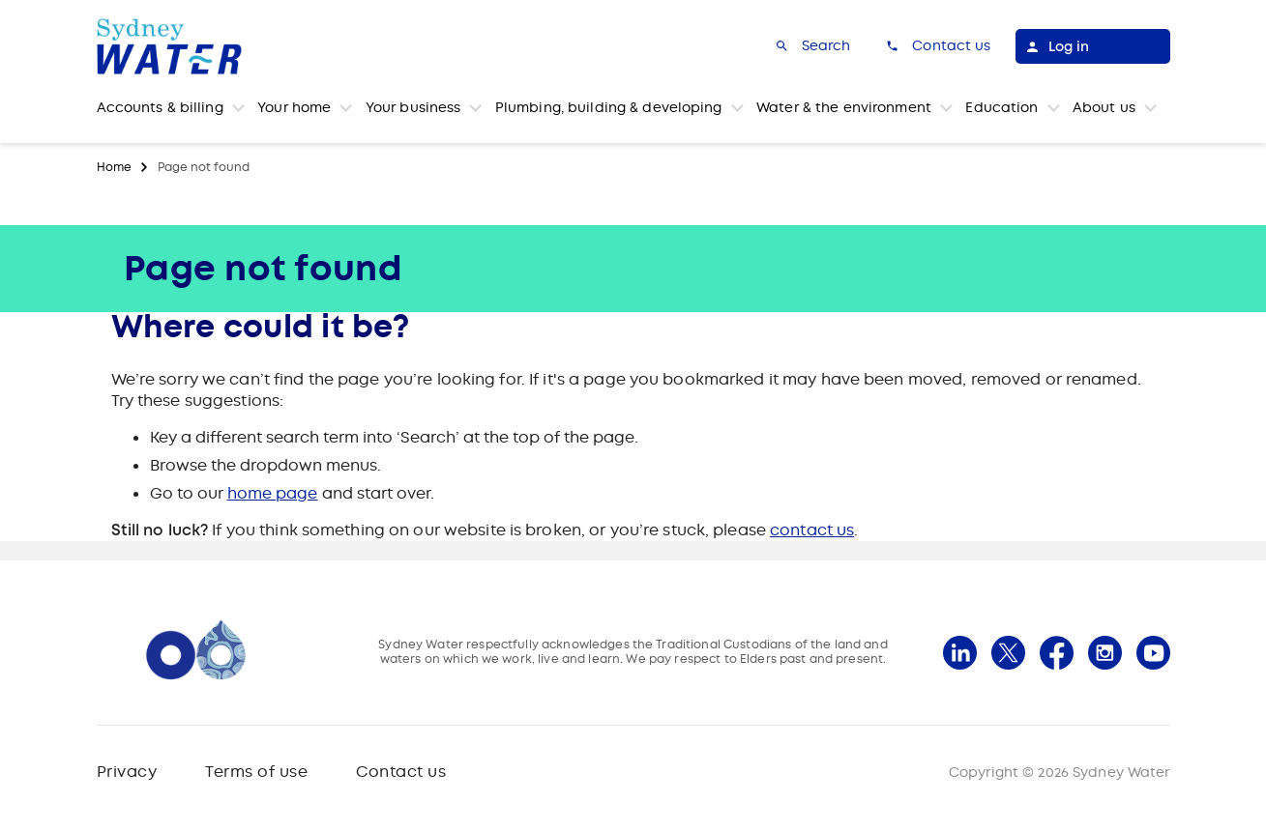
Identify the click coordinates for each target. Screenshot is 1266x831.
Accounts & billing (160, 107)
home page (272, 493)
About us (1104, 107)
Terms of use (256, 771)
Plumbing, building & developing (608, 107)
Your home (294, 107)
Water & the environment (843, 107)
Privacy (127, 771)
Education (1001, 107)
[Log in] (1093, 46)
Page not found (204, 167)
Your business (413, 107)
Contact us (401, 771)
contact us (812, 530)
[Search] (812, 46)
